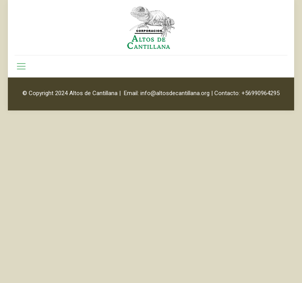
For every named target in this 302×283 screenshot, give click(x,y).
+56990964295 (260, 93)
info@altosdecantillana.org (175, 93)
